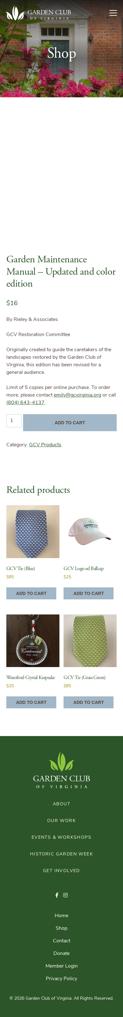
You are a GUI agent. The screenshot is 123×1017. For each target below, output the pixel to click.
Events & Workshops (61, 837)
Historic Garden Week (61, 854)
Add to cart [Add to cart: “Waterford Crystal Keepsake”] (31, 702)
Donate (61, 953)
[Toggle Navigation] (115, 13)
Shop (61, 928)
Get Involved (61, 871)
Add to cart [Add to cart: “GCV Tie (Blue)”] (31, 593)
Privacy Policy (61, 978)
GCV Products (45, 445)
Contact (61, 941)
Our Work (61, 821)
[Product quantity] (14, 420)
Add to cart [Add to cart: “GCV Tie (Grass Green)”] (88, 702)
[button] (56, 896)
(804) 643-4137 (25, 402)
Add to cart (70, 422)
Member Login (62, 966)
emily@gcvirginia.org (77, 395)
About (61, 804)
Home (61, 915)
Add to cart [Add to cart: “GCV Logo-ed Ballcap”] (88, 593)
